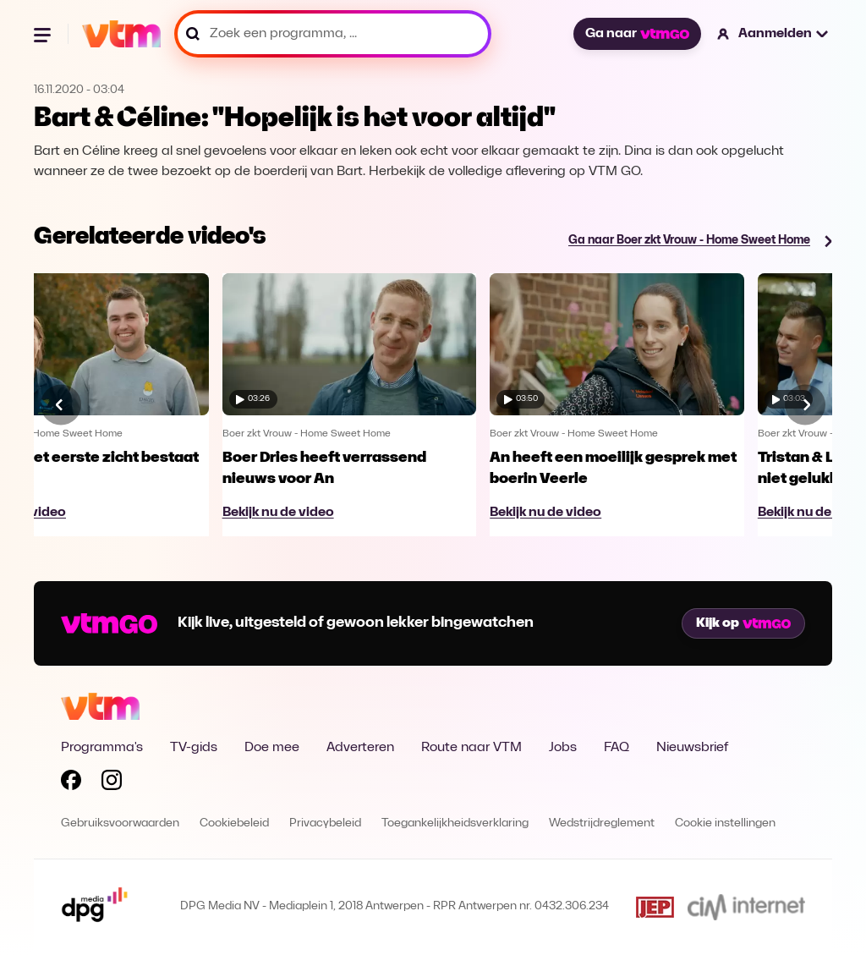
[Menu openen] (44, 34)
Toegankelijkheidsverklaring (455, 823)
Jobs (563, 748)
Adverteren (360, 748)
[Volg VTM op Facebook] (71, 783)
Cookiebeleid (234, 823)
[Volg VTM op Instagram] (111, 783)
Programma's (102, 748)
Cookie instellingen (725, 823)
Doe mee (271, 748)
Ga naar (636, 34)
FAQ (616, 748)
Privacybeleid (325, 823)
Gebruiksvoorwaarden (120, 823)
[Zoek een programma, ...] (333, 34)
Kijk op (743, 623)
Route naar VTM (471, 748)
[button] (773, 34)
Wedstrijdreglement (602, 823)
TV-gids (193, 748)
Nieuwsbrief (692, 748)
